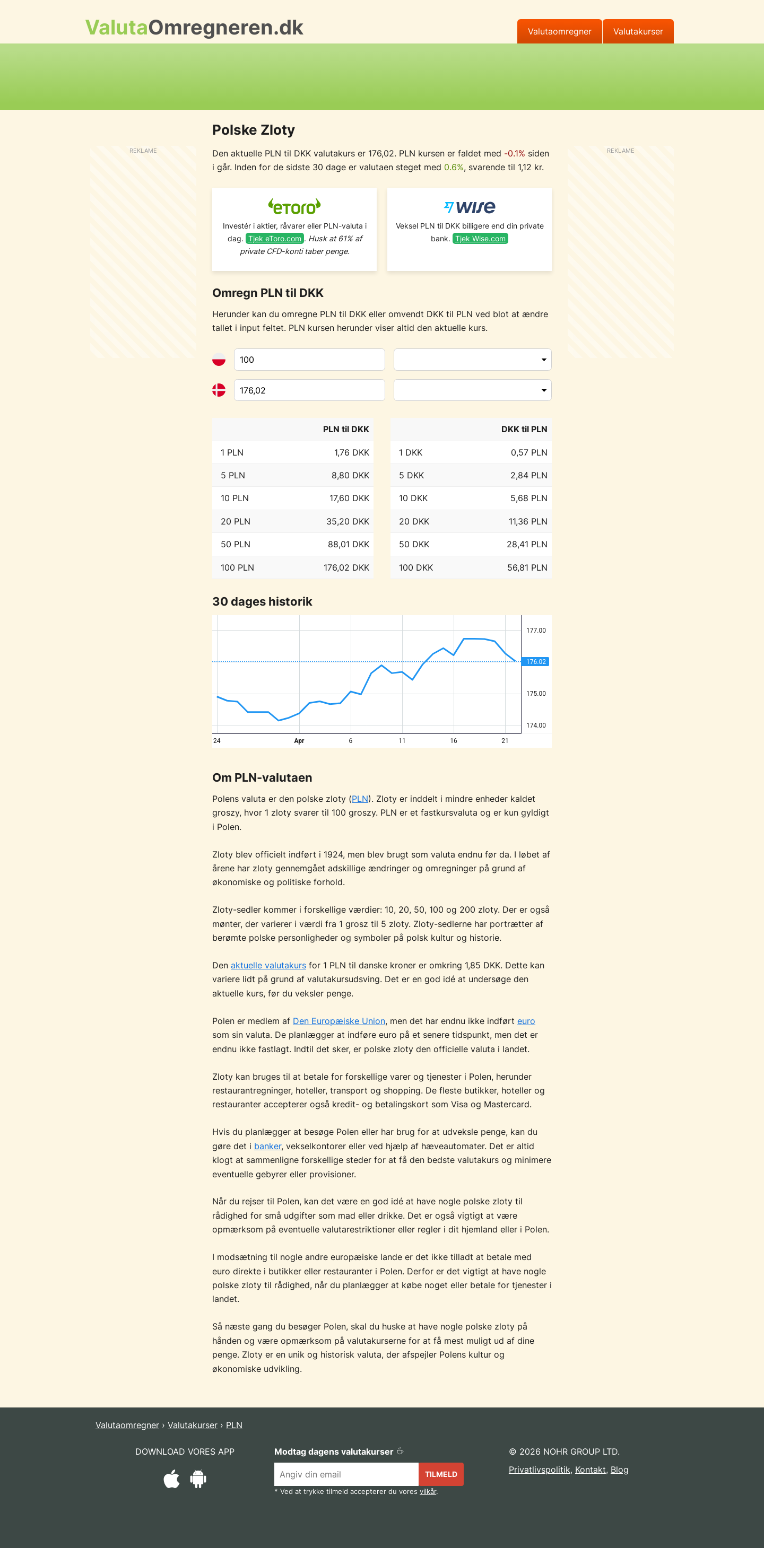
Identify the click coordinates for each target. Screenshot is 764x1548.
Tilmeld (441, 1474)
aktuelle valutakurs (268, 965)
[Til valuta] (309, 390)
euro (526, 1021)
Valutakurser (638, 31)
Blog (620, 1469)
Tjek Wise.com (480, 238)
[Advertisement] (382, 75)
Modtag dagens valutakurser (339, 1451)
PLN (360, 798)
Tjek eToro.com (274, 238)
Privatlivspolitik (539, 1469)
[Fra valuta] (309, 359)
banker (267, 1146)
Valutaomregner (560, 31)
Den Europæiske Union (339, 1021)
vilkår (428, 1491)
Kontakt (590, 1469)
